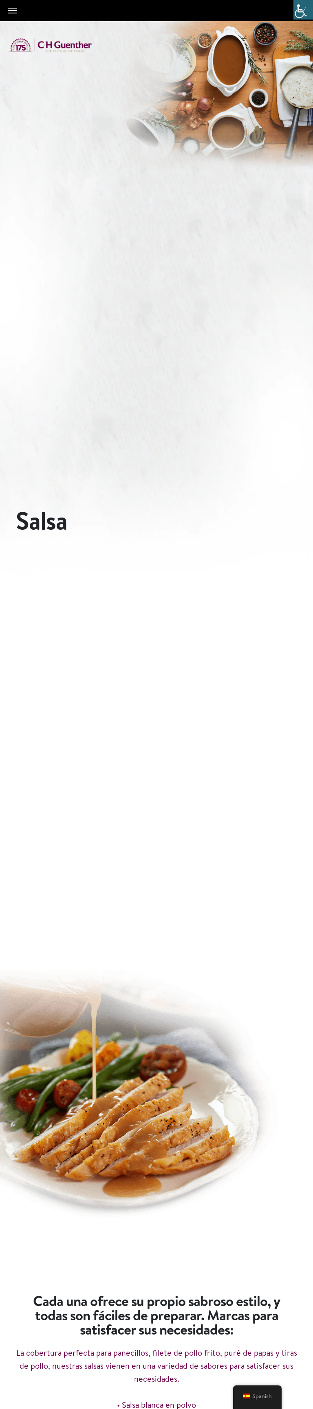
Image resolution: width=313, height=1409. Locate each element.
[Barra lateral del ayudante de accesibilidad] (303, 10)
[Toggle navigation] (12, 10)
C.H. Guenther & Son (59, 45)
